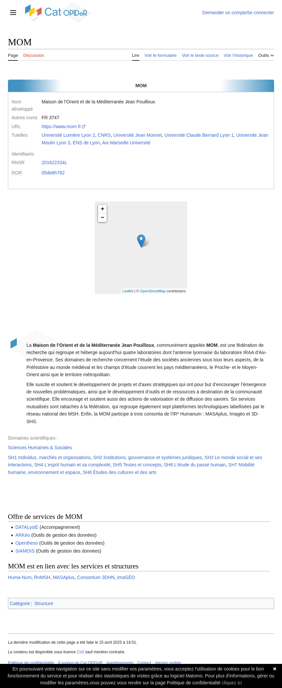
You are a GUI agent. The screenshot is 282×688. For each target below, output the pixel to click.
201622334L (54, 162)
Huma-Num (20, 577)
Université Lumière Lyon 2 (68, 135)
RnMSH (42, 577)
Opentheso (26, 543)
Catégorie (20, 603)
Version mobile (168, 663)
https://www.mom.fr (61, 126)
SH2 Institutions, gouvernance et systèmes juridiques (147, 457)
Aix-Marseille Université (126, 142)
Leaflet (128, 291)
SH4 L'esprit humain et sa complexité (72, 464)
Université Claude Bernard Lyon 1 (199, 135)
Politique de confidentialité (31, 663)
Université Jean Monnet (137, 135)
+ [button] (102, 209)
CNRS (104, 135)
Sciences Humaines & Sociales (40, 447)
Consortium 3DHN (96, 577)
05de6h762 (53, 172)
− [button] (102, 218)
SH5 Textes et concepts (137, 464)
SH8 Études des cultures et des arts (119, 472)
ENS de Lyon (86, 142)
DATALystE (26, 527)
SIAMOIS (24, 551)
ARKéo (22, 535)
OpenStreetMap (153, 291)
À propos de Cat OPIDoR (80, 663)
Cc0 (80, 652)
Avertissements (119, 663)
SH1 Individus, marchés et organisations (49, 457)
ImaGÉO (126, 577)
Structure (43, 603)
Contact (144, 663)
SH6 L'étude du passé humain (195, 464)
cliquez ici (232, 682)
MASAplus (63, 577)
